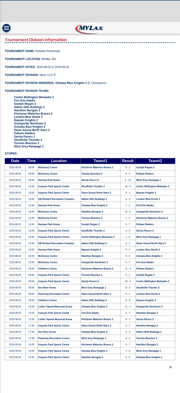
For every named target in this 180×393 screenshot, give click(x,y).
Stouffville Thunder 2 (28, 140)
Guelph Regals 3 (25, 103)
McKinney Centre (47, 167)
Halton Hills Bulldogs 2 (29, 107)
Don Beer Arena (47, 287)
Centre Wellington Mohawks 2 (34, 97)
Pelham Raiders (24, 133)
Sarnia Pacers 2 (24, 136)
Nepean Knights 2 (26, 120)
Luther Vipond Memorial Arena (55, 306)
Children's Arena (47, 268)
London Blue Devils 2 (28, 117)
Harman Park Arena (49, 180)
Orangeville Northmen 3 (30, 123)
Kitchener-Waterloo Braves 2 (33, 113)
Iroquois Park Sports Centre (53, 186)
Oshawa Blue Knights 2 (70, 83)
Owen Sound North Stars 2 (32, 130)
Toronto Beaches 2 (26, 143)
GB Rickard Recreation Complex (56, 199)
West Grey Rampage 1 (29, 146)
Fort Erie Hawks (24, 100)
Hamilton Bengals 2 (27, 110)
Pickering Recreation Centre (54, 294)
